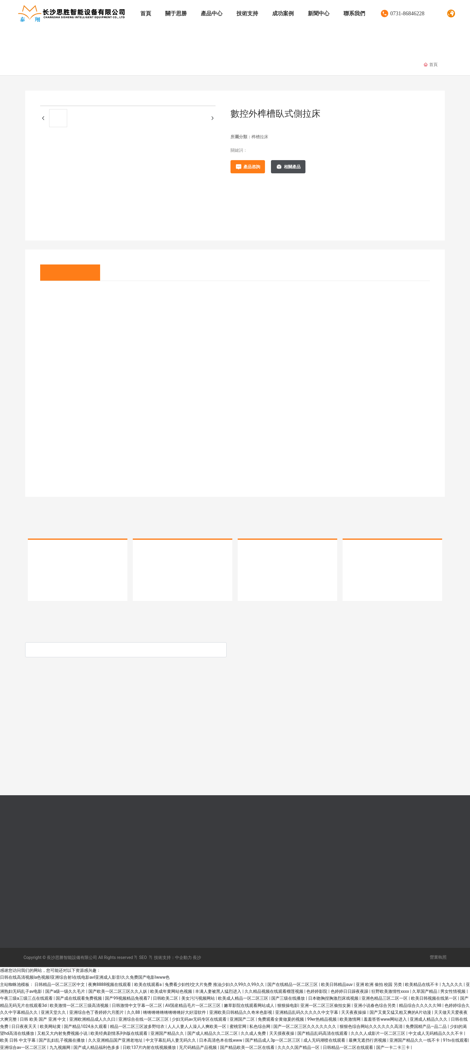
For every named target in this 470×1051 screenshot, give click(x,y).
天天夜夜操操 (354, 1012)
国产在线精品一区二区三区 (293, 984)
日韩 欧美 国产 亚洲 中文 (43, 1019)
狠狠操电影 (287, 1005)
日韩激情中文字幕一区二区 (137, 1005)
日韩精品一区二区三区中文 (60, 984)
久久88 (134, 1012)
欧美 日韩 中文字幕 (18, 1040)
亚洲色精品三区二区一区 (385, 998)
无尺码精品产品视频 (198, 1047)
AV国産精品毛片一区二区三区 (193, 1005)
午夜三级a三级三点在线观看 (27, 998)
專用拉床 (115, 64)
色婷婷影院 (317, 991)
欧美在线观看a (148, 984)
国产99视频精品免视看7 (128, 998)
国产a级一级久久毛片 (65, 991)
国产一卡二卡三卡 (393, 1047)
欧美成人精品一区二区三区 (243, 998)
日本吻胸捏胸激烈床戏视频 (333, 998)
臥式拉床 (151, 64)
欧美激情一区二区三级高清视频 (79, 1005)
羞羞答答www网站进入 (386, 1019)
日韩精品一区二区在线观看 (348, 1047)
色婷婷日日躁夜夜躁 (350, 991)
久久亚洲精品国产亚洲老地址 (116, 1040)
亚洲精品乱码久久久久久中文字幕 (307, 1012)
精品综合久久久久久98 (420, 1005)
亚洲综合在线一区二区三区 (144, 1019)
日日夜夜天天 (24, 1026)
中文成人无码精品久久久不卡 (436, 1033)
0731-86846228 (407, 13)
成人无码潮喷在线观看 (324, 1040)
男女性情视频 (453, 991)
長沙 (196, 957)
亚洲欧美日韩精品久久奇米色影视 (241, 1012)
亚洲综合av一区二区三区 (23, 1047)
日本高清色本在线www (221, 1040)
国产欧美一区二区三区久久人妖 (118, 991)
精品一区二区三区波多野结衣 (137, 1026)
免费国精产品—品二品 (427, 1026)
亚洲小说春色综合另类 (375, 1005)
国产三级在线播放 (288, 998)
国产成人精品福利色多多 (96, 1047)
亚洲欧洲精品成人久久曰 (92, 1019)
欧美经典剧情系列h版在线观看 (119, 1033)
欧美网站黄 (51, 1026)
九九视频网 (60, 1047)
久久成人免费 (254, 1033)
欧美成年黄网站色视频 (171, 991)
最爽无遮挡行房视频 (368, 1040)
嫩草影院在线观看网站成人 (249, 1005)
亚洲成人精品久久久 (429, 1019)
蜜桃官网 (238, 1026)
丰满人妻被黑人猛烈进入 (218, 991)
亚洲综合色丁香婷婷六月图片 (97, 1012)
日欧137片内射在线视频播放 (150, 1047)
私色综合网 (260, 1026)
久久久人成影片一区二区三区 (378, 1033)
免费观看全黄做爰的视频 (281, 1019)
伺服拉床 (43, 64)
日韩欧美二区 (166, 998)
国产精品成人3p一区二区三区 (273, 1040)
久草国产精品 (425, 991)
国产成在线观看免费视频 (79, 998)
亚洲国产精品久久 (167, 1033)
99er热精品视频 (322, 1019)
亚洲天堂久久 (54, 1012)
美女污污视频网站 (198, 998)
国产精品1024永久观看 (86, 1026)
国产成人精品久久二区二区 (213, 1033)
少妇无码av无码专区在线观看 (200, 1019)
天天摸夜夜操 (282, 1033)
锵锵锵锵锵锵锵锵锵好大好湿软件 (175, 1012)
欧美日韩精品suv (337, 984)
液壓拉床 (79, 64)
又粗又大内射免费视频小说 (62, 1033)
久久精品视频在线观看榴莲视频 (274, 991)
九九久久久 (453, 984)
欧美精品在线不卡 (422, 984)
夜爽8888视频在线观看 (110, 984)
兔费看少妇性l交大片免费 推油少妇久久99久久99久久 (215, 984)
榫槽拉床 (187, 64)
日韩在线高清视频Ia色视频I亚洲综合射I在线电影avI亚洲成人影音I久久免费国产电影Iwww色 (85, 977)
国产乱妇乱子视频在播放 (62, 1040)
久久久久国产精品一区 (299, 1047)
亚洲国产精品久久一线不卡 (415, 1040)
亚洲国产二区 (243, 1019)
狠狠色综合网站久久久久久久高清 (371, 1026)
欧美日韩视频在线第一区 (434, 998)
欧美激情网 (350, 1019)
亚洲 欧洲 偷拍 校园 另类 (379, 984)
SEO (143, 957)
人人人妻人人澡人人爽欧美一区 (197, 1026)
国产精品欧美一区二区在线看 (247, 1047)
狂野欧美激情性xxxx (390, 991)
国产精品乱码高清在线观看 (323, 1033)
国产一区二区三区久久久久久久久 (305, 1026)
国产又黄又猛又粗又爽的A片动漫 (401, 1012)
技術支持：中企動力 (173, 957)
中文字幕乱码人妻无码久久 (171, 1040)
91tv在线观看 (455, 1040)
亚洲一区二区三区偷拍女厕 (326, 1005)
